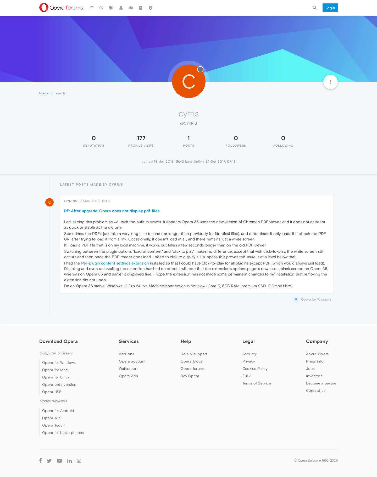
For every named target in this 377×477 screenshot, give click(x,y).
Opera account (132, 361)
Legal (248, 341)
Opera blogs (191, 361)
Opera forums (193, 368)
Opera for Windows (59, 362)
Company (317, 341)
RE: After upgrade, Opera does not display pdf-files (112, 211)
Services (129, 341)
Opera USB (52, 392)
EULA (247, 376)
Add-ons (126, 354)
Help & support (194, 354)
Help (186, 341)
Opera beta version (59, 384)
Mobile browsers (53, 401)
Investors (314, 376)
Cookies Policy (255, 368)
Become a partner (322, 383)
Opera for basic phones (63, 432)
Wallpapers (128, 368)
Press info (314, 361)
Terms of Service (256, 383)
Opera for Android (58, 411)
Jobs (310, 368)
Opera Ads (128, 376)
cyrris (70, 201)
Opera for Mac (55, 370)
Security (249, 354)
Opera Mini (52, 418)
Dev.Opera (190, 376)
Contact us (315, 390)
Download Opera (58, 341)
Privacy (248, 361)
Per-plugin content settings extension (115, 263)
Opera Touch (53, 425)
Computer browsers (56, 353)
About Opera (317, 354)
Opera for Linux (55, 377)
